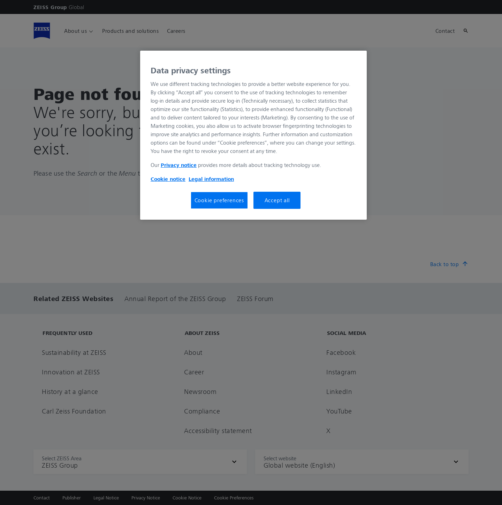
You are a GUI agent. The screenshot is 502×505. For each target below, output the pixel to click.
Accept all (277, 200)
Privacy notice (179, 165)
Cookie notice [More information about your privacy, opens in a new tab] (168, 179)
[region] (253, 135)
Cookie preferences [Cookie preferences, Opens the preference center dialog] (219, 200)
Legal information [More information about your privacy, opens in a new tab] (211, 179)
